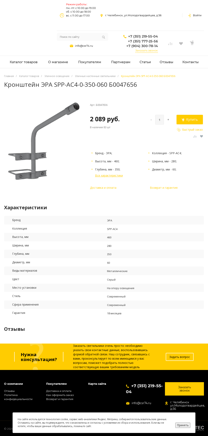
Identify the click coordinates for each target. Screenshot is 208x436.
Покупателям (56, 384)
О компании (13, 384)
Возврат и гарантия (164, 188)
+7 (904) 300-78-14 (142, 46)
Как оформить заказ (60, 395)
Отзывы (9, 391)
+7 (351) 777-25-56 (143, 41)
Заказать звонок (146, 50)
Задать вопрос (179, 357)
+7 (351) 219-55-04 (143, 36)
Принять (183, 425)
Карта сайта (97, 384)
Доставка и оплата (103, 188)
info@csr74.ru (84, 45)
